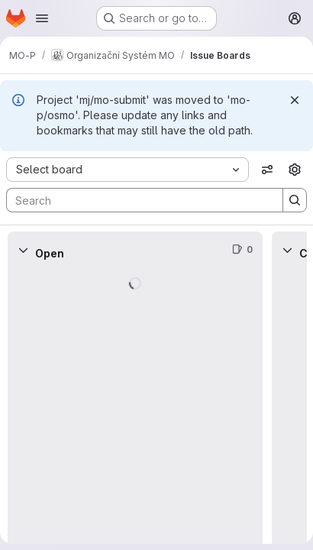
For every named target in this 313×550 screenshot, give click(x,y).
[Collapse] (23, 250)
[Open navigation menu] (42, 18)
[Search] (137, 200)
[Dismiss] (295, 100)
